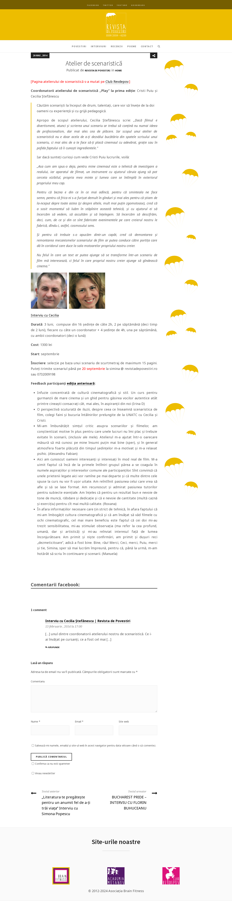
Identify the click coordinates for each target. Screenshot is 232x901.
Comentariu (38, 681)
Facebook (93, 5)
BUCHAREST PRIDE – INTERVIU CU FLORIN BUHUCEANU (127, 800)
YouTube (122, 5)
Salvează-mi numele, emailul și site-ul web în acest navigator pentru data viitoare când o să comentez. (95, 745)
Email (79, 721)
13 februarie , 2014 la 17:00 (63, 626)
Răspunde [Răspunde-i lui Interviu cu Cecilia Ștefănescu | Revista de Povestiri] (52, 647)
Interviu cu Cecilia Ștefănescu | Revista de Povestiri (87, 621)
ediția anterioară (81, 383)
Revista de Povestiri (97, 70)
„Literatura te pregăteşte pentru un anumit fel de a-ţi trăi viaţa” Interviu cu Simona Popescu (61, 802)
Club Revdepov (116, 81)
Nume (35, 721)
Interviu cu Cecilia (45, 315)
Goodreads (138, 5)
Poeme (131, 46)
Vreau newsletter (45, 773)
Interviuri (98, 46)
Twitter (108, 5)
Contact (147, 46)
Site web (124, 721)
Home (118, 70)
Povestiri (79, 46)
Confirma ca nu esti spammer (52, 763)
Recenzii (117, 46)
